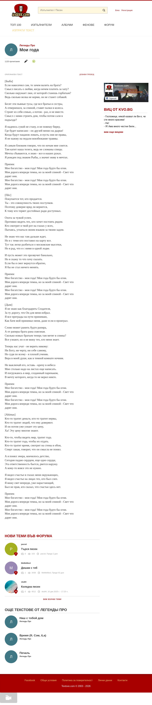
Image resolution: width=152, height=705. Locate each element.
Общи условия (48, 673)
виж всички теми (52, 592)
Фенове (88, 24)
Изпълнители (41, 24)
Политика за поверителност (77, 673)
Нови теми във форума (28, 529)
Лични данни (105, 673)
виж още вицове (113, 125)
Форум (109, 24)
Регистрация (127, 10)
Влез (117, 10)
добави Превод (86, 67)
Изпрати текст (133, 24)
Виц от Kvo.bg (118, 103)
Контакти (123, 673)
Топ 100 (15, 24)
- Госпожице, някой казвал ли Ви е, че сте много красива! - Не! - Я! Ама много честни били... (125, 114)
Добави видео (7, 701)
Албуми (67, 24)
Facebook (30, 673)
